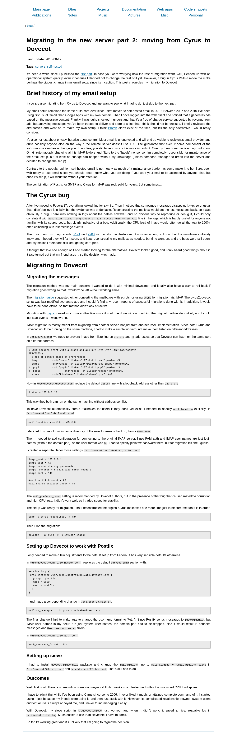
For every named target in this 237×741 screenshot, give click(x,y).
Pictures (134, 15)
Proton (112, 128)
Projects (103, 9)
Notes (72, 15)
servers (40, 66)
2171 (76, 234)
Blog (72, 9)
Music (103, 15)
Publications (41, 15)
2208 (91, 234)
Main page (41, 9)
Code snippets (195, 9)
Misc (164, 15)
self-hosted (54, 66)
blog (30, 25)
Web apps (165, 9)
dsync (51, 313)
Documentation (134, 9)
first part (86, 74)
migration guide (43, 297)
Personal (195, 15)
